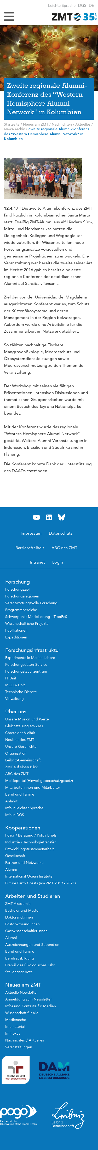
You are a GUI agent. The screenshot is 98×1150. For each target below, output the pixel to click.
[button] (91, 5)
